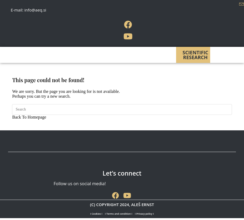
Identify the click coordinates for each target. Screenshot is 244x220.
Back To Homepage (29, 117)
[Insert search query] (122, 109)
